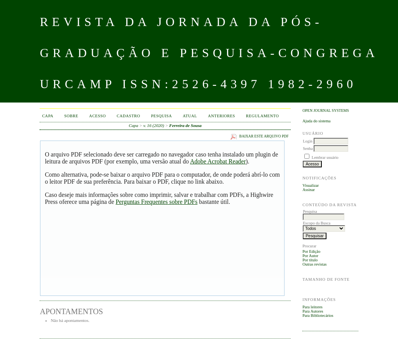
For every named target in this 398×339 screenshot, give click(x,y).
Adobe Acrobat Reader (218, 161)
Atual (190, 116)
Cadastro (128, 116)
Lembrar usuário (325, 157)
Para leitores (312, 307)
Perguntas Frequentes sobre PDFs (157, 201)
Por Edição (311, 251)
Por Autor (310, 256)
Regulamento (262, 116)
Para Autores (312, 311)
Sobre (71, 116)
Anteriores (221, 116)
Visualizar (310, 185)
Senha (307, 148)
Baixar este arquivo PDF (264, 136)
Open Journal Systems (325, 110)
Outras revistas (314, 264)
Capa (47, 116)
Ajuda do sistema (316, 121)
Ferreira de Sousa (185, 125)
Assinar (308, 190)
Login (307, 141)
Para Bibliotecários (317, 315)
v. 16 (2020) (153, 125)
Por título (310, 260)
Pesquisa (161, 116)
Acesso (97, 116)
